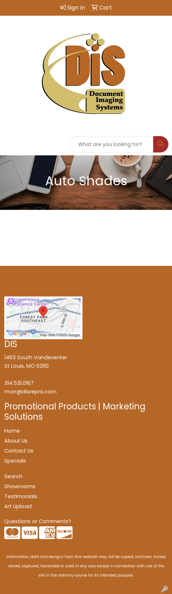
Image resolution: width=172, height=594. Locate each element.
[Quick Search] (111, 144)
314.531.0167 (19, 383)
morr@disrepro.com (30, 391)
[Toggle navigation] (11, 144)
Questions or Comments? (37, 521)
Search (13, 476)
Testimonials (20, 496)
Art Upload (18, 506)
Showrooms (20, 486)
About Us (16, 440)
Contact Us (18, 450)
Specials (15, 460)
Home (12, 430)
